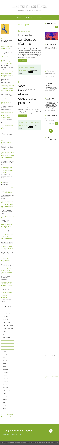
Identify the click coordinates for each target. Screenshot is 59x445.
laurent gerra (28, 67)
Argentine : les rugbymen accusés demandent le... (7, 157)
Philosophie (6, 372)
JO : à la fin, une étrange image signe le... (6, 272)
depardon (24, 125)
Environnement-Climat (7, 338)
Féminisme (6, 345)
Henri (2, 60)
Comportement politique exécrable (6, 49)
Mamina (5, 363)
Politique (5, 378)
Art (4, 310)
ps (34, 68)
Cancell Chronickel (8, 322)
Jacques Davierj (5, 46)
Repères (5, 387)
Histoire (5, 351)
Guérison (5, 348)
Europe (5, 342)
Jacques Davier (5, 102)
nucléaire (21, 70)
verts (26, 68)
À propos (39, 18)
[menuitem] (19, 17)
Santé (4, 393)
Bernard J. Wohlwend (7, 87)
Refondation (6, 384)
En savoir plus (7, 443)
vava (26, 122)
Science (5, 396)
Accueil (19, 18)
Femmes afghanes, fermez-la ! (7, 143)
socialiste (30, 68)
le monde (34, 124)
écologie (26, 70)
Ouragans (5, 369)
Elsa (4, 334)
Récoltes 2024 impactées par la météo (5, 260)
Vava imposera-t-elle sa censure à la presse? (27, 94)
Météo (4, 366)
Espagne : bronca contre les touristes (6, 284)
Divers (4, 331)
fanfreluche (31, 122)
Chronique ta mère (8, 328)
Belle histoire (6, 316)
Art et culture (6, 313)
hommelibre (4, 115)
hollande (21, 67)
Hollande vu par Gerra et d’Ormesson (27, 39)
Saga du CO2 (6, 390)
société (5, 399)
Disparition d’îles (5, 104)
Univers (5, 405)
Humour (5, 354)
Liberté (5, 360)
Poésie (5, 375)
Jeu (4, 357)
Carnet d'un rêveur (8, 325)
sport (4, 402)
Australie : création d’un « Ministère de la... (7, 249)
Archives (29, 18)
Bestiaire (5, 319)
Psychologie (6, 381)
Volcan (5, 408)
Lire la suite (23, 60)
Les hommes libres (29, 6)
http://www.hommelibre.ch (51, 376)
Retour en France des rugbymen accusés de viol (7, 75)
